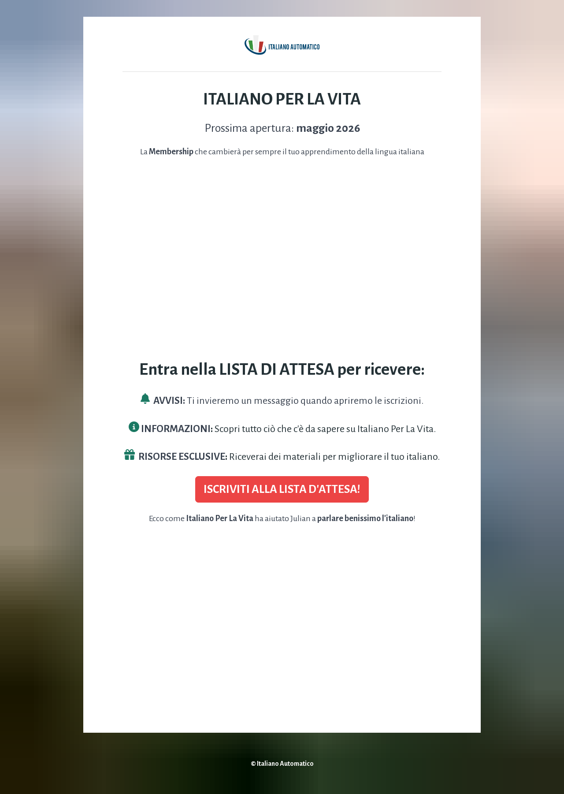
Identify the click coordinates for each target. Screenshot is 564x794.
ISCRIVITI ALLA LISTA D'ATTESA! (282, 489)
